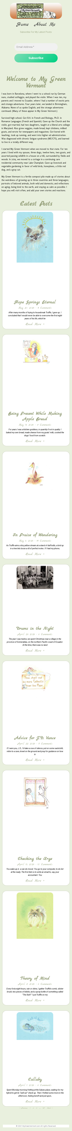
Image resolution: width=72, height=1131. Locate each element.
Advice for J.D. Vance (34, 738)
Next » (49, 1108)
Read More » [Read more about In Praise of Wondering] (35, 554)
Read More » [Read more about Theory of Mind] (35, 1000)
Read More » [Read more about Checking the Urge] (35, 881)
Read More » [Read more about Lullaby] (35, 1101)
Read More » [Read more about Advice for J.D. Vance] (35, 760)
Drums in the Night (34, 629)
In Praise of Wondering (35, 535)
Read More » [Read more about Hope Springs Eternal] (35, 324)
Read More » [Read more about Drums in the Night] (35, 650)
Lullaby (35, 1080)
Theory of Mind (34, 978)
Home (23, 24)
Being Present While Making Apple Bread (35, 416)
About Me (44, 24)
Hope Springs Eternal (35, 302)
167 (44, 1108)
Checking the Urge (35, 859)
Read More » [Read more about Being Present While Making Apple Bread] (35, 441)
